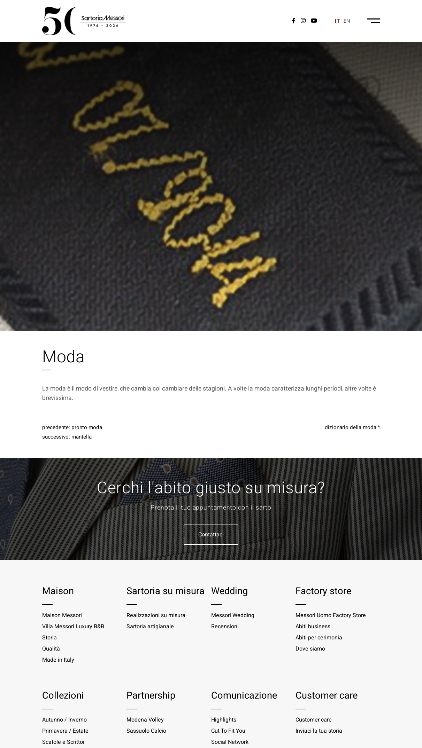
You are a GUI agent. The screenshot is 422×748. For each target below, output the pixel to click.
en (347, 21)
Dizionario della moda (350, 427)
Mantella (81, 437)
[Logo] (84, 21)
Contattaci (211, 534)
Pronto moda (86, 427)
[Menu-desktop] (373, 20)
